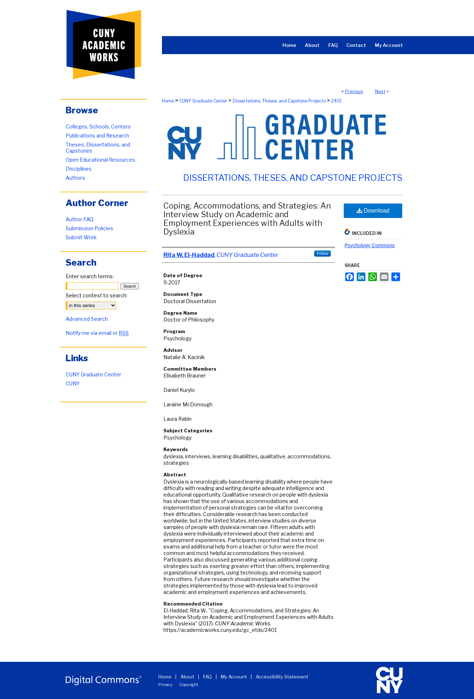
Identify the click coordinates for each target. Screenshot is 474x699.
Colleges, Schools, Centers (98, 126)
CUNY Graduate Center (203, 101)
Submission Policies (89, 228)
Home (168, 101)
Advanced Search (87, 319)
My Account (234, 677)
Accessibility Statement (282, 677)
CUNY (73, 383)
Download (373, 210)
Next (380, 91)
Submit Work (81, 237)
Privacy (165, 684)
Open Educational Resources (100, 160)
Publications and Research (97, 135)
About (187, 677)
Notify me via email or (97, 333)
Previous (354, 91)
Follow (322, 253)
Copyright (188, 684)
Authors (75, 178)
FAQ (207, 677)
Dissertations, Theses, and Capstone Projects (279, 101)
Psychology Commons (369, 245)
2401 (336, 101)
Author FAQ (79, 219)
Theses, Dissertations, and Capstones (98, 147)
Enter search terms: (90, 276)
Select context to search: (96, 295)
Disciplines (79, 169)
